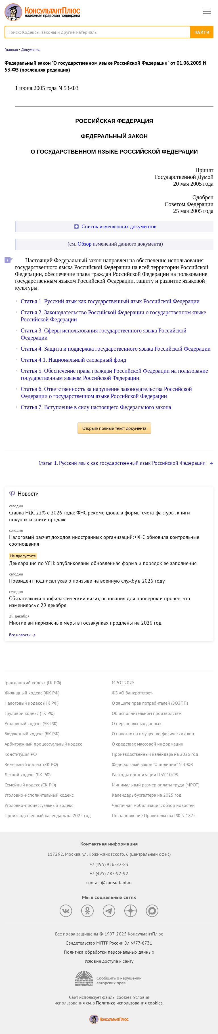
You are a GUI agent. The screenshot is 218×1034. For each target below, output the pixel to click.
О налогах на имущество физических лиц (153, 733)
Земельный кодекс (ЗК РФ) (31, 764)
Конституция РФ (21, 754)
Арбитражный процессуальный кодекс (43, 744)
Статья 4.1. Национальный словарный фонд (73, 360)
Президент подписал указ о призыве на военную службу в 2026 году (87, 580)
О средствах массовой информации (147, 744)
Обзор (85, 244)
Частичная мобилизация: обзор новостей (153, 805)
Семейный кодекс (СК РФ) (30, 785)
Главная (11, 49)
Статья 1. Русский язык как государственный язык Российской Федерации (110, 301)
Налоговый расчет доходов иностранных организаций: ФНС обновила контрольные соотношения (104, 540)
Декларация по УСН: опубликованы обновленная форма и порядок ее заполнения (103, 563)
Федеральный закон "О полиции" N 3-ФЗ (152, 764)
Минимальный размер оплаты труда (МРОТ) (155, 785)
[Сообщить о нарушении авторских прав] (109, 978)
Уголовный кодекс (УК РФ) (31, 723)
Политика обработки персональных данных (109, 952)
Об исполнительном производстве (146, 713)
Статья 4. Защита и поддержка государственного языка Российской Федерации (116, 349)
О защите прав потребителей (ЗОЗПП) (150, 703)
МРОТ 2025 (123, 682)
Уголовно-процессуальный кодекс (39, 805)
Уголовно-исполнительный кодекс (39, 795)
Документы (30, 49)
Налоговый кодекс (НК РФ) (31, 703)
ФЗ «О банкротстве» (132, 693)
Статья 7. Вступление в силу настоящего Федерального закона (96, 407)
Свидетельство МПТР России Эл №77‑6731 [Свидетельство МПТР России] (109, 943)
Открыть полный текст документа (114, 428)
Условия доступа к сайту (109, 961)
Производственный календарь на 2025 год (48, 815)
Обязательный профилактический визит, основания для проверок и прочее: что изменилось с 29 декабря (99, 601)
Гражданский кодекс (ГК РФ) (33, 682)
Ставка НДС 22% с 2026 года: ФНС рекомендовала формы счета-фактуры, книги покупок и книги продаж (99, 516)
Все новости (20, 634)
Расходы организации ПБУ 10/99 (145, 774)
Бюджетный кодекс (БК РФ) (32, 733)
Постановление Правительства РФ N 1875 (154, 815)
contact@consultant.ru (109, 882)
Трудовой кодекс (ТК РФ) (29, 713)
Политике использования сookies (129, 1003)
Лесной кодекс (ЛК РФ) (28, 774)
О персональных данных (137, 723)
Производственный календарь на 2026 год (155, 754)
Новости (28, 493)
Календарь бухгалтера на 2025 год (146, 795)
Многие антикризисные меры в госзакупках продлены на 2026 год (85, 622)
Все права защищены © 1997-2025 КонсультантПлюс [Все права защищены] (109, 934)
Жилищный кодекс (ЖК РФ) (32, 693)
